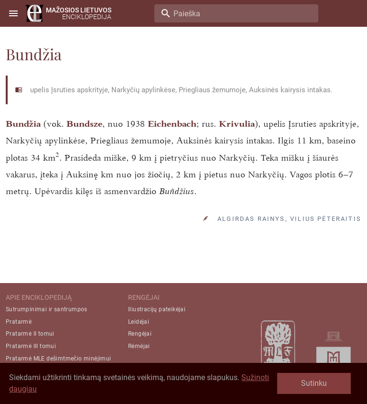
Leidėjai (138, 321)
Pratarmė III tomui (31, 346)
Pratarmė (19, 321)
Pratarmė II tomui (30, 333)
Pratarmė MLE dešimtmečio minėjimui (58, 358)
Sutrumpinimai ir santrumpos (46, 309)
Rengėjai (139, 333)
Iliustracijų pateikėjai (156, 309)
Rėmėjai (139, 346)
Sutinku (314, 383)
